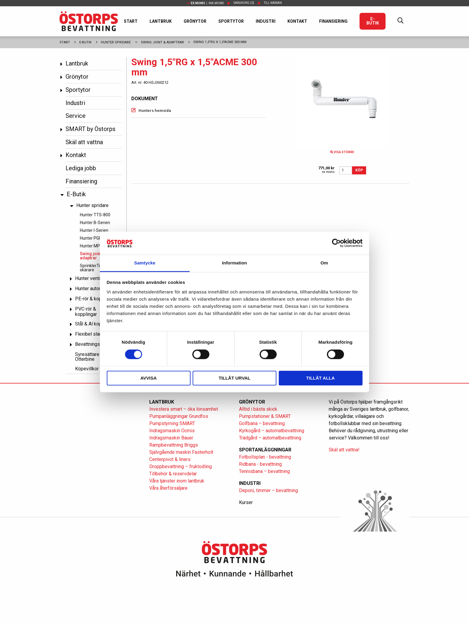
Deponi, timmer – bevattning (268, 490)
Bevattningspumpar (95, 344)
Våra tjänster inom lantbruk (176, 481)
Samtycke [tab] (145, 262)
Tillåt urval (234, 378)
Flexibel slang (89, 334)
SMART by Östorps (90, 129)
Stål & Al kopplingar (95, 324)
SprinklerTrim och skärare (96, 267)
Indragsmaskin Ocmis (172, 430)
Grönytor (195, 21)
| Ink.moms (205, 3)
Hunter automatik (92, 288)
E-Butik (372, 21)
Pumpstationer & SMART (265, 416)
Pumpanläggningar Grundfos (178, 416)
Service (76, 115)
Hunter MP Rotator (97, 245)
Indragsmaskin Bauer (171, 438)
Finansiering (333, 21)
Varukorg (243, 2)
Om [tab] (324, 262)
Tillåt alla (320, 378)
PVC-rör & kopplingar (86, 311)
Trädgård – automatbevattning (270, 438)
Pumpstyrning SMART (172, 423)
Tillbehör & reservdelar (173, 474)
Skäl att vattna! (344, 450)
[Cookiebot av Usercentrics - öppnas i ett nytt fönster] (336, 243)
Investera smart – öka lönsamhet (183, 409)
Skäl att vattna (84, 142)
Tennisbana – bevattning (264, 471)
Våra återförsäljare (168, 488)
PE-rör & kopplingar (95, 299)
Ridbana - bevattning (260, 464)
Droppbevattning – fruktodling (180, 466)
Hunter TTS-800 (95, 214)
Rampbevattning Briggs (174, 445)
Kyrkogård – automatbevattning (271, 430)
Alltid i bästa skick (258, 409)
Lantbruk (161, 21)
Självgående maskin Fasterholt (181, 452)
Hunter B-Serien (95, 222)
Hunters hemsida (154, 110)
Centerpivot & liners (170, 459)
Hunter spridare (116, 42)
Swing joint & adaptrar (162, 42)
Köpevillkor (87, 369)
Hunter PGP (91, 238)
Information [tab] (234, 262)
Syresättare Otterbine (87, 356)
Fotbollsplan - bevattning (265, 457)
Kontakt (297, 21)
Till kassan (273, 2)
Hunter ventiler (90, 278)
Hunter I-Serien (94, 230)
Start (131, 21)
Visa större (342, 152)
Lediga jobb (81, 168)
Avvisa (148, 378)
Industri (265, 21)
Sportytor (231, 21)
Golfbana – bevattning (262, 423)
